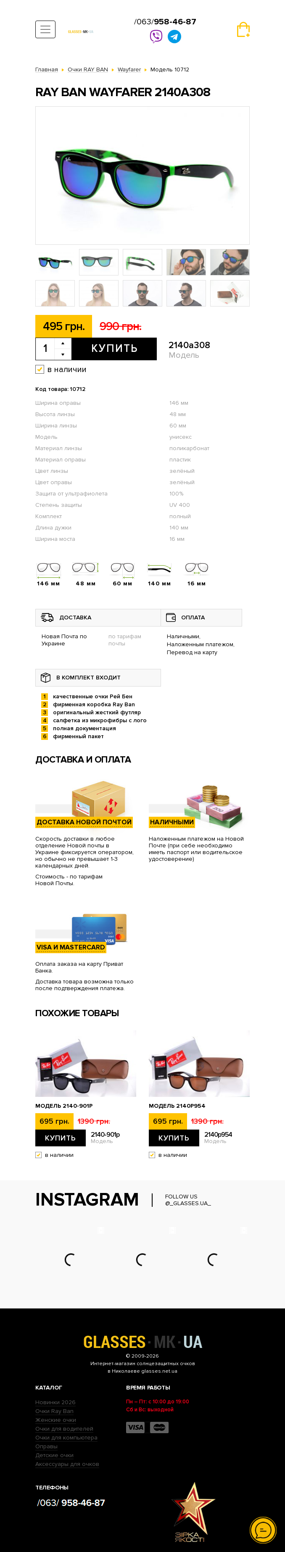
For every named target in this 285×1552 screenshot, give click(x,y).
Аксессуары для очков (67, 1464)
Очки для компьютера (66, 1437)
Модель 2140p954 (177, 1106)
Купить (114, 348)
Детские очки (54, 1455)
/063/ (165, 22)
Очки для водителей (64, 1428)
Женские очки (55, 1420)
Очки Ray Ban (54, 1411)
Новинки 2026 (55, 1402)
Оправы (46, 1446)
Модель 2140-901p (63, 1106)
